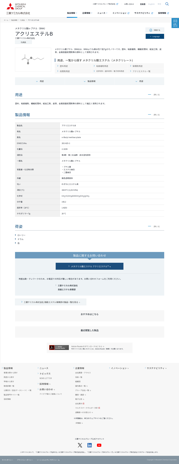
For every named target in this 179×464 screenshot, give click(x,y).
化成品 (23, 42)
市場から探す (9, 381)
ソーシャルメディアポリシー (47, 460)
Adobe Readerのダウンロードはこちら (87, 346)
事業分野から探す (11, 372)
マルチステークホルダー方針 (87, 408)
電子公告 (79, 399)
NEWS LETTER (46, 378)
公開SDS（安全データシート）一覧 (17, 390)
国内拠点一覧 (81, 386)
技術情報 (7, 399)
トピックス (45, 373)
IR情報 (79, 423)
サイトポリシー (7, 460)
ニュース (102, 12)
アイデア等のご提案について (51, 394)
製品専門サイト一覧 (11, 394)
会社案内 (79, 403)
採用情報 (163, 12)
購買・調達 (80, 394)
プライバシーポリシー (25, 460)
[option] (142, 4)
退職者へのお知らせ (84, 412)
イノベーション (120, 12)
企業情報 (87, 12)
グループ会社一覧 (83, 390)
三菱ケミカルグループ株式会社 (105, 4)
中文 (159, 4)
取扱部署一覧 (9, 386)
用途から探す (9, 377)
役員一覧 (78, 377)
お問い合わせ (129, 4)
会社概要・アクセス (83, 372)
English (151, 4)
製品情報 (72, 12)
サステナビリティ (143, 12)
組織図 (77, 381)
